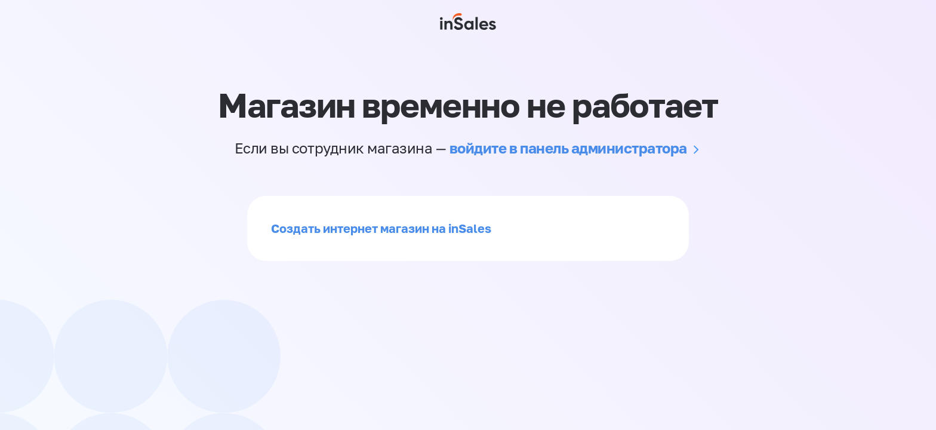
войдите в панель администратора (568, 147)
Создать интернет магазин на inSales (381, 228)
